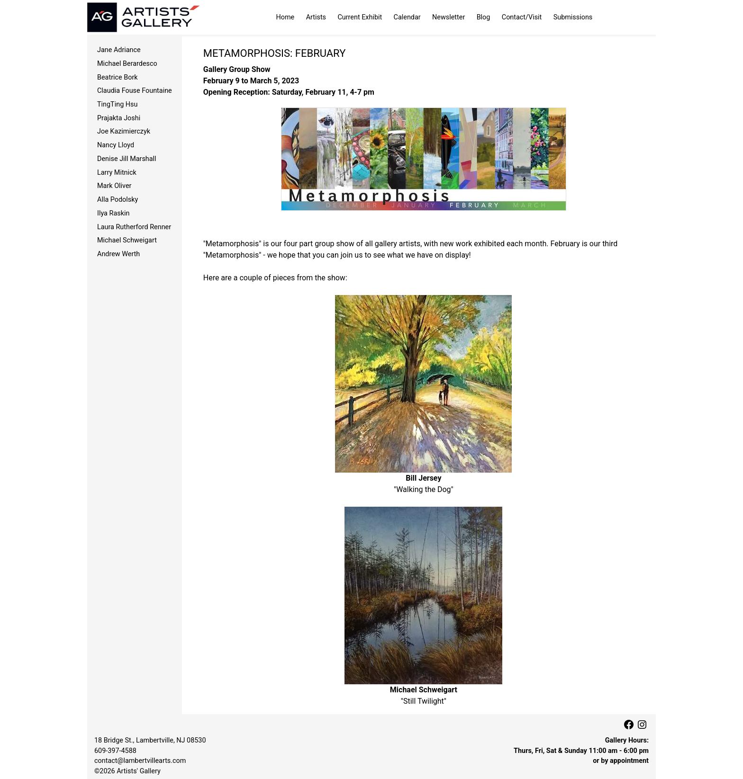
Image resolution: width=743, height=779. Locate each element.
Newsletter (448, 17)
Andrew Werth (118, 254)
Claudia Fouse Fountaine (134, 91)
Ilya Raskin (113, 213)
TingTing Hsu (117, 104)
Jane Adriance (119, 50)
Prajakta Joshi (118, 118)
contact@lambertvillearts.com (140, 761)
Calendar (407, 17)
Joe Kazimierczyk (123, 131)
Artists (316, 17)
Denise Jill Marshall (126, 159)
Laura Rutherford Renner (134, 227)
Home (285, 17)
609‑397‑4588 (115, 751)
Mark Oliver (114, 186)
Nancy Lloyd (115, 145)
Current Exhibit (359, 17)
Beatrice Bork (117, 77)
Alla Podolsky (117, 200)
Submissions (573, 17)
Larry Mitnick (116, 173)
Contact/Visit (522, 17)
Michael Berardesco (127, 64)
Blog (483, 17)
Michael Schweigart (127, 240)
